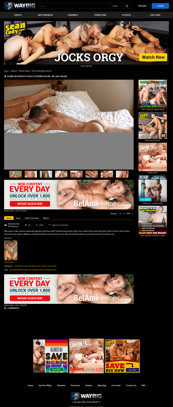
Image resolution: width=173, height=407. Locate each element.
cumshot (34, 270)
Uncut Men (52, 266)
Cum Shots (18, 266)
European (32, 266)
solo (10, 270)
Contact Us (131, 385)
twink (25, 270)
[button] (117, 6)
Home (6, 71)
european (48, 270)
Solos (39, 266)
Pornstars (75, 385)
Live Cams (116, 385)
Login (160, 6)
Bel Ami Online (24, 71)
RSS (143, 385)
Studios (88, 385)
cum (29, 270)
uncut (54, 270)
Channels (61, 385)
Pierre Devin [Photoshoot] (41, 71)
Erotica (25, 266)
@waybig (102, 385)
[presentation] (5, 174)
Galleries (13, 71)
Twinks (44, 266)
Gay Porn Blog (45, 385)
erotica (41, 270)
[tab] (9, 218)
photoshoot (17, 270)
